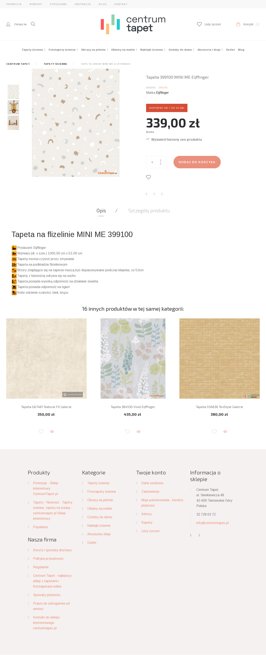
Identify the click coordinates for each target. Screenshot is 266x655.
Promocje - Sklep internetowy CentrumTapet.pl (45, 488)
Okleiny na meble (123, 49)
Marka (150, 92)
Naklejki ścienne (152, 49)
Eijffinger (162, 92)
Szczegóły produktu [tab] (149, 210)
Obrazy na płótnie (93, 49)
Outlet (230, 49)
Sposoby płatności (46, 595)
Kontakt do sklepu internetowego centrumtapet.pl (46, 623)
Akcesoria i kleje (209, 49)
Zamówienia (150, 491)
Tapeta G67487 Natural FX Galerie (46, 407)
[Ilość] (156, 162)
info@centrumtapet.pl (212, 523)
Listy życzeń (150, 531)
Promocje (14, 4)
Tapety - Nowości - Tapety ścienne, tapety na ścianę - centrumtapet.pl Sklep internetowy (52, 510)
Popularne (58, 4)
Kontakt (121, 4)
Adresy (146, 514)
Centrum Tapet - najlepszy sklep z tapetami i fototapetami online (52, 581)
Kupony (146, 522)
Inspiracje (83, 4)
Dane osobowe (152, 483)
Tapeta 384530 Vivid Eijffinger (133, 407)
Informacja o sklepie (205, 475)
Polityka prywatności (48, 558)
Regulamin (40, 567)
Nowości (36, 4)
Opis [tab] (101, 210)
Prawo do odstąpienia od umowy (51, 606)
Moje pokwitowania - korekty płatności (162, 502)
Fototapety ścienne (62, 49)
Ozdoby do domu (181, 49)
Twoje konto (151, 472)
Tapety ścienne (33, 49)
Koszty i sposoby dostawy (52, 550)
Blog (102, 4)
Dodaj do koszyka (197, 162)
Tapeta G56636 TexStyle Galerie (219, 407)
